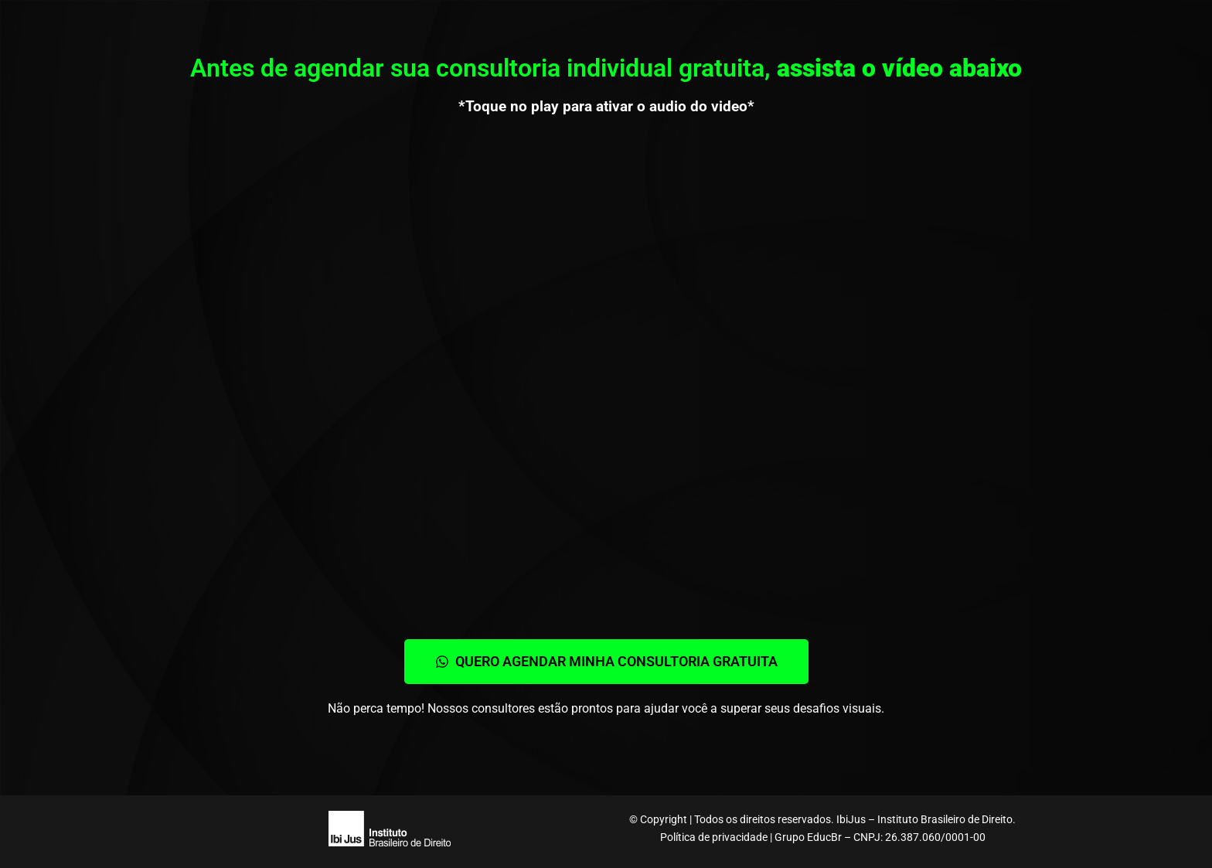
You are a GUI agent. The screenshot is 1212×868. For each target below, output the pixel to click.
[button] (606, 661)
